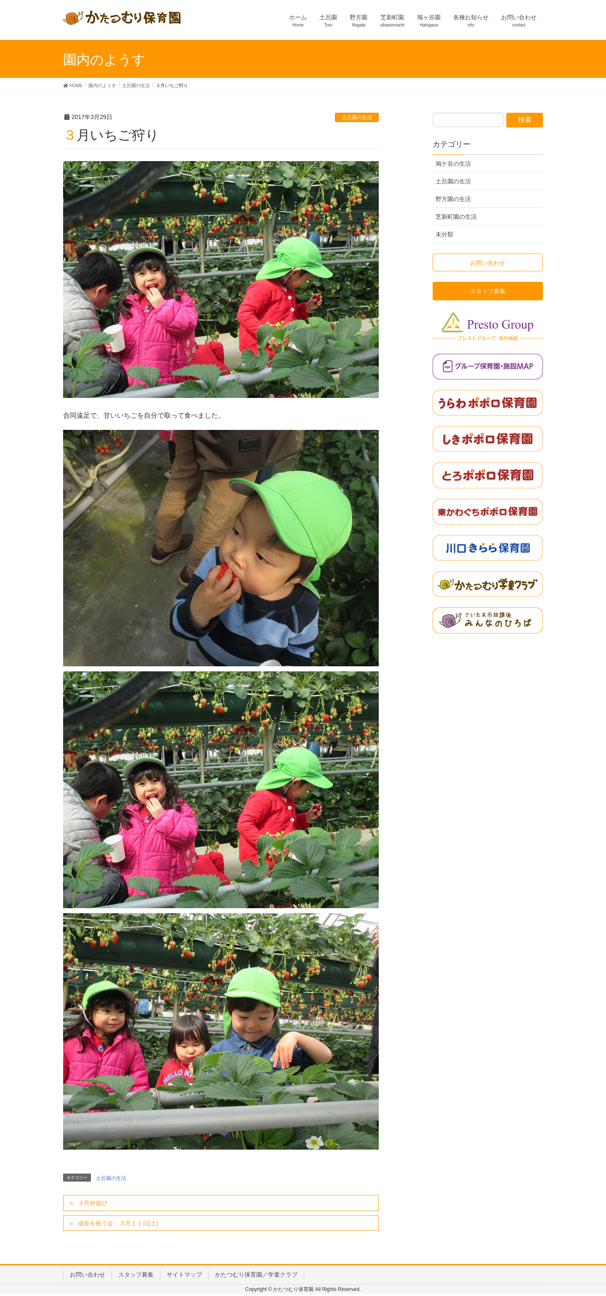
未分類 (444, 234)
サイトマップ (184, 1274)
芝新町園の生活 (456, 216)
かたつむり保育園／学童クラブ (256, 1274)
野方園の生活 (453, 199)
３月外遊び (92, 1203)
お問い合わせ (87, 1274)
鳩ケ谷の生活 (453, 163)
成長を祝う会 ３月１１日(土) (118, 1223)
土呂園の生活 (357, 117)
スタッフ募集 (136, 1274)
